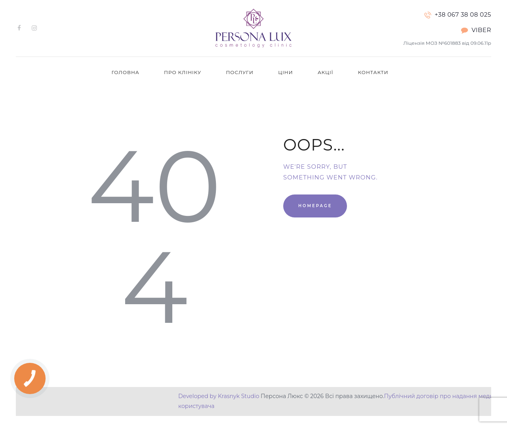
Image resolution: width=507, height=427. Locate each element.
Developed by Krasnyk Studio (218, 396)
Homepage (315, 205)
